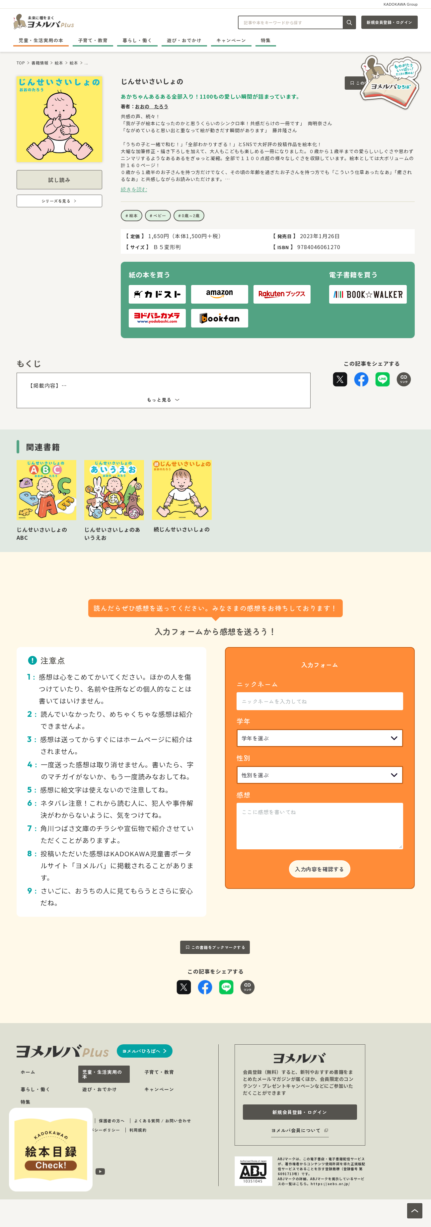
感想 (244, 795)
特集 (266, 40)
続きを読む (134, 189)
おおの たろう (152, 106)
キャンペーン (231, 40)
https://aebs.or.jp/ (330, 1183)
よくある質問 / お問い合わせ (162, 1120)
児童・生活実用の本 (41, 40)
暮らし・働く (137, 40)
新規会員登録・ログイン (389, 22)
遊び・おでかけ (184, 40)
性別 (244, 758)
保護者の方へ (112, 1120)
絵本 (59, 62)
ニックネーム (257, 684)
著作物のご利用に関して (44, 1130)
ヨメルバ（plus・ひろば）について (55, 1120)
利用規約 (138, 1130)
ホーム (28, 1072)
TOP (21, 62)
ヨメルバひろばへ (141, 1051)
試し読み (59, 180)
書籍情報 (40, 62)
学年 (244, 721)
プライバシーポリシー (98, 1130)
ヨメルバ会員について (296, 1130)
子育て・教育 (93, 40)
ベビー (159, 215)
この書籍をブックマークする (218, 947)
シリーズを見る (56, 201)
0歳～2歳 (191, 215)
